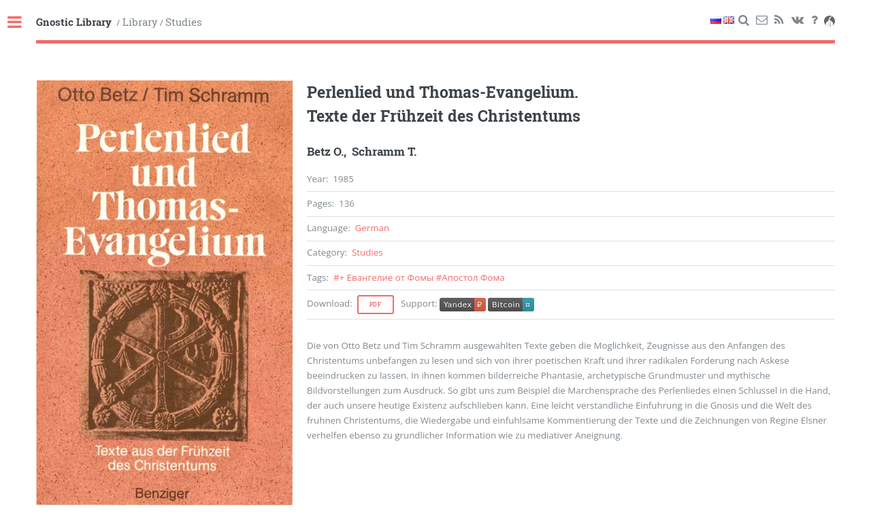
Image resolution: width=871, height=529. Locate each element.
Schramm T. (384, 151)
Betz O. (325, 151)
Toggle (22, 23)
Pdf (375, 304)
